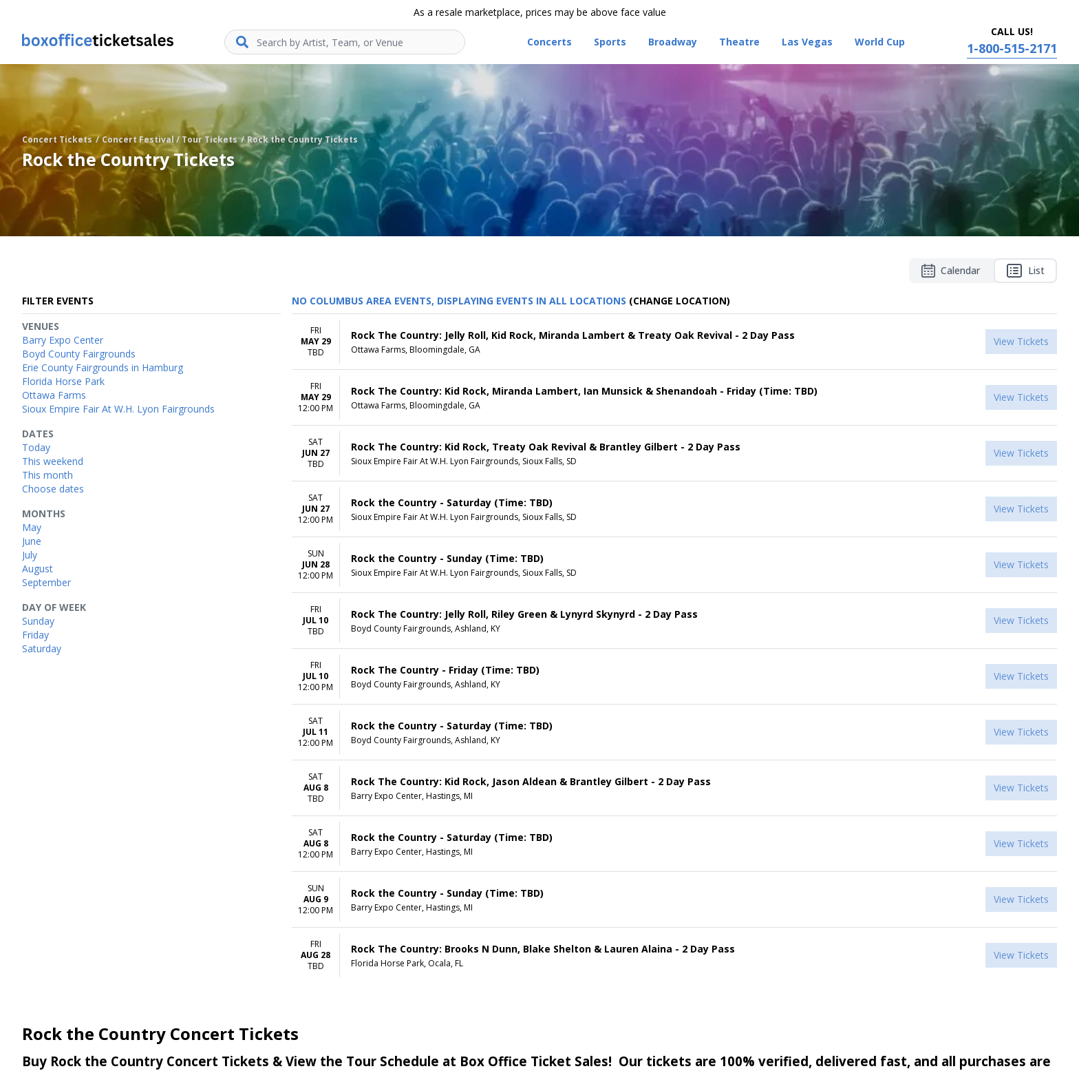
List (1025, 270)
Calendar (950, 271)
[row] (674, 342)
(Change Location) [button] (679, 300)
